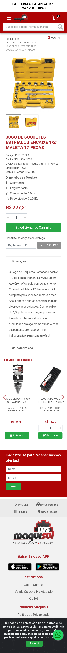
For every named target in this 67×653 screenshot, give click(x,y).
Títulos (20, 511)
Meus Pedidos (47, 504)
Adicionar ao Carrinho (34, 227)
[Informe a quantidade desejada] (16, 217)
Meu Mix (20, 504)
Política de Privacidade (33, 615)
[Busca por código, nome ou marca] (30, 26)
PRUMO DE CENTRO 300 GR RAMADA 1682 (17, 400)
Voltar (54, 38)
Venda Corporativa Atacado (34, 591)
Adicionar (17, 435)
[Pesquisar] (60, 26)
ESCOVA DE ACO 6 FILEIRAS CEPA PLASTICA (50, 400)
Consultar (49, 245)
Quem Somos (33, 585)
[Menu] (9, 17)
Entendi (34, 643)
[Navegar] (4, 397)
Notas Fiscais (46, 511)
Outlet (33, 598)
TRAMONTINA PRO (25, 172)
